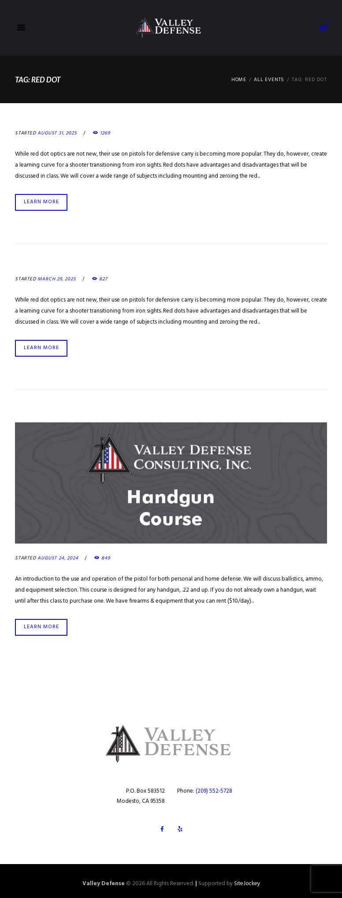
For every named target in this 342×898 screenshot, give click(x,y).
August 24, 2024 (57, 557)
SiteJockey (247, 881)
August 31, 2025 (57, 133)
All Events (269, 80)
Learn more (41, 201)
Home (238, 80)
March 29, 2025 (56, 279)
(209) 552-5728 (214, 789)
